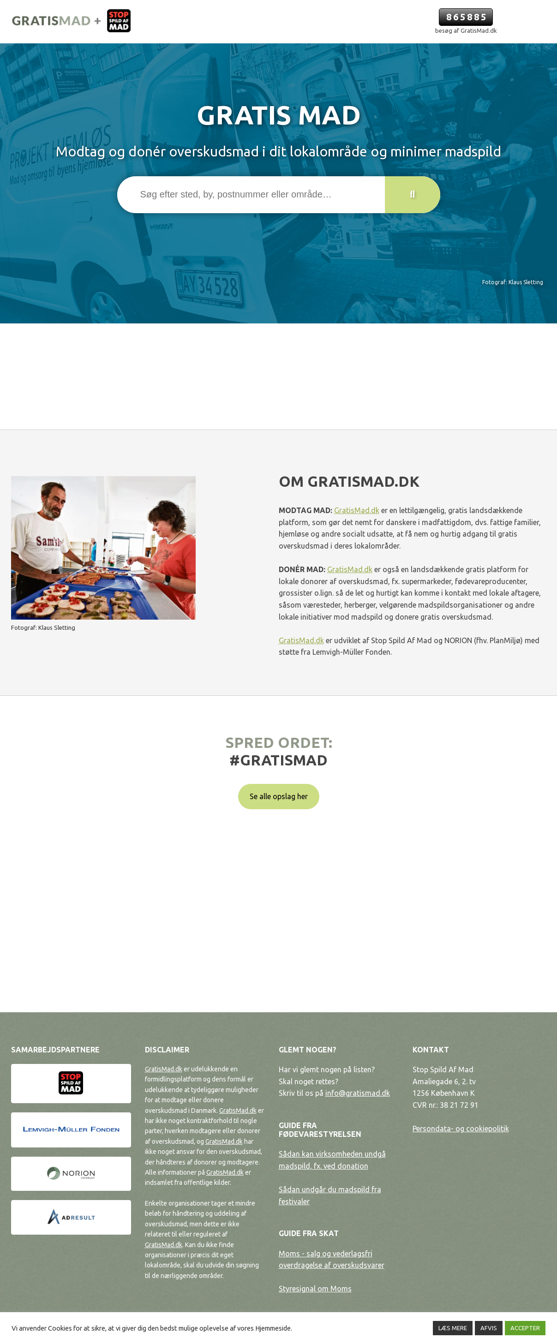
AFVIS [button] (488, 1328)
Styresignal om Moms (315, 1288)
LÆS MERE (452, 1328)
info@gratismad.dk (357, 1093)
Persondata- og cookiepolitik (461, 1128)
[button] (412, 194)
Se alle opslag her (279, 796)
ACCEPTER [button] (525, 1328)
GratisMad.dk (356, 510)
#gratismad (278, 760)
